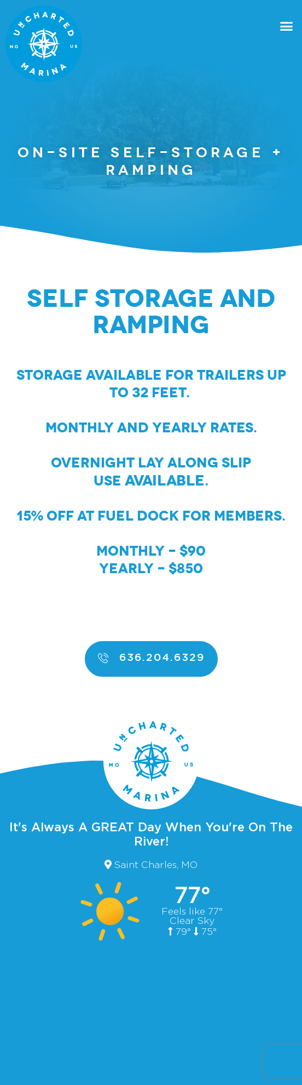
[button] (286, 26)
